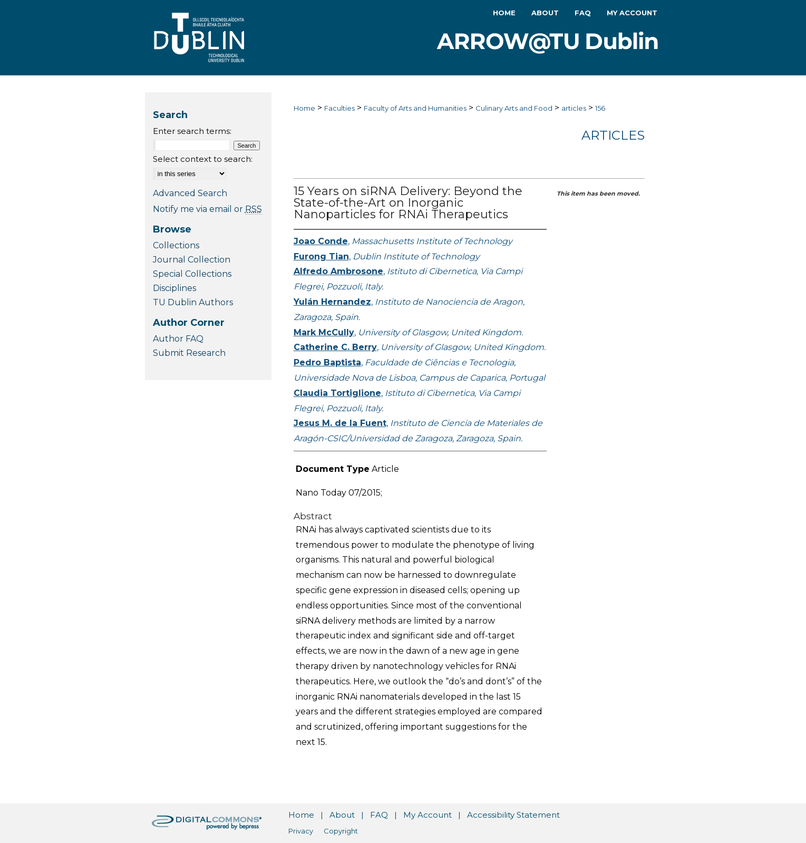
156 (600, 108)
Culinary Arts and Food (513, 108)
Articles (613, 135)
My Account (427, 815)
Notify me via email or (207, 209)
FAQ (379, 815)
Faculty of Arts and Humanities (415, 108)
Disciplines (174, 288)
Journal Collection (191, 260)
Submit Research (189, 353)
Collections (176, 245)
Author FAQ (178, 339)
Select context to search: (203, 159)
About (342, 815)
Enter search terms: (192, 131)
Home (304, 108)
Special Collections (192, 274)
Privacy (300, 831)
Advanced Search (190, 193)
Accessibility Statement (513, 815)
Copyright (341, 831)
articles (573, 108)
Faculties (339, 108)
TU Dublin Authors (193, 302)
